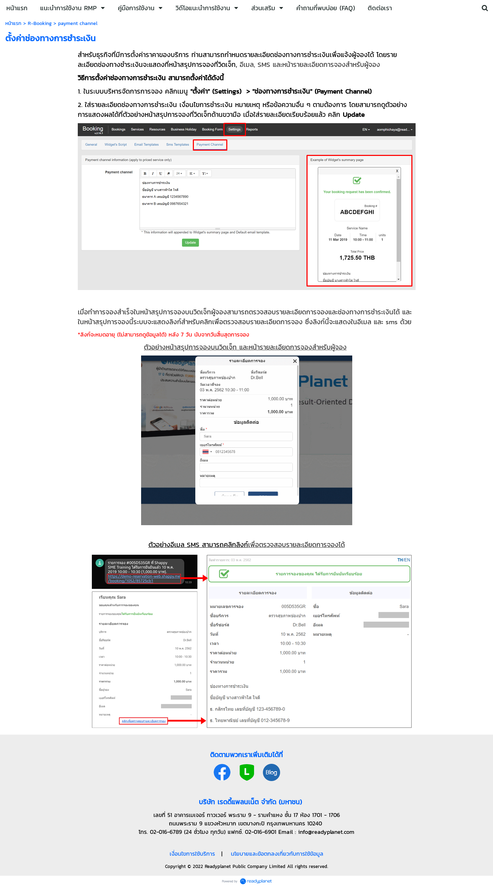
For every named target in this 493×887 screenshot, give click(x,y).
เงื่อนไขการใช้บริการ (192, 853)
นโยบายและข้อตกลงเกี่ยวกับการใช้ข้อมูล (277, 853)
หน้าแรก (13, 23)
